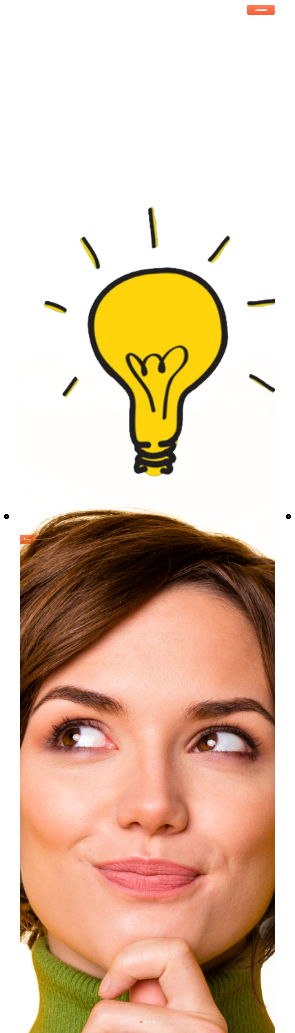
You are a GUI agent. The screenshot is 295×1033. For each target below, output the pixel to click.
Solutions (151, 10)
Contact (261, 10)
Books (201, 10)
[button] (6, 516)
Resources (226, 10)
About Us (177, 10)
